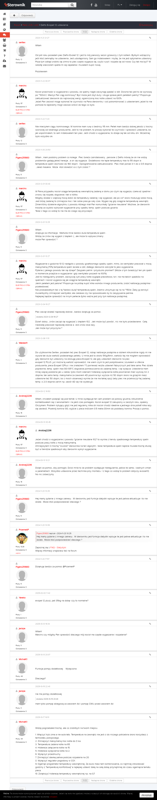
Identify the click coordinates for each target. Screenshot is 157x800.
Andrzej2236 (25, 396)
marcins (22, 85)
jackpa (22, 628)
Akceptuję (147, 795)
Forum (17, 25)
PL (120, 4)
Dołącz (146, 5)
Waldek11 (23, 343)
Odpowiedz (27, 15)
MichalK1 (23, 659)
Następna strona (98, 31)
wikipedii (53, 796)
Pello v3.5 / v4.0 (31, 25)
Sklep (107, 5)
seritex (22, 42)
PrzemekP (24, 529)
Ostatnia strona (115, 31)
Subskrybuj (146, 25)
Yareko (22, 597)
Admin (18, 553)
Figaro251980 (22, 157)
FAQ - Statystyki (58, 547)
